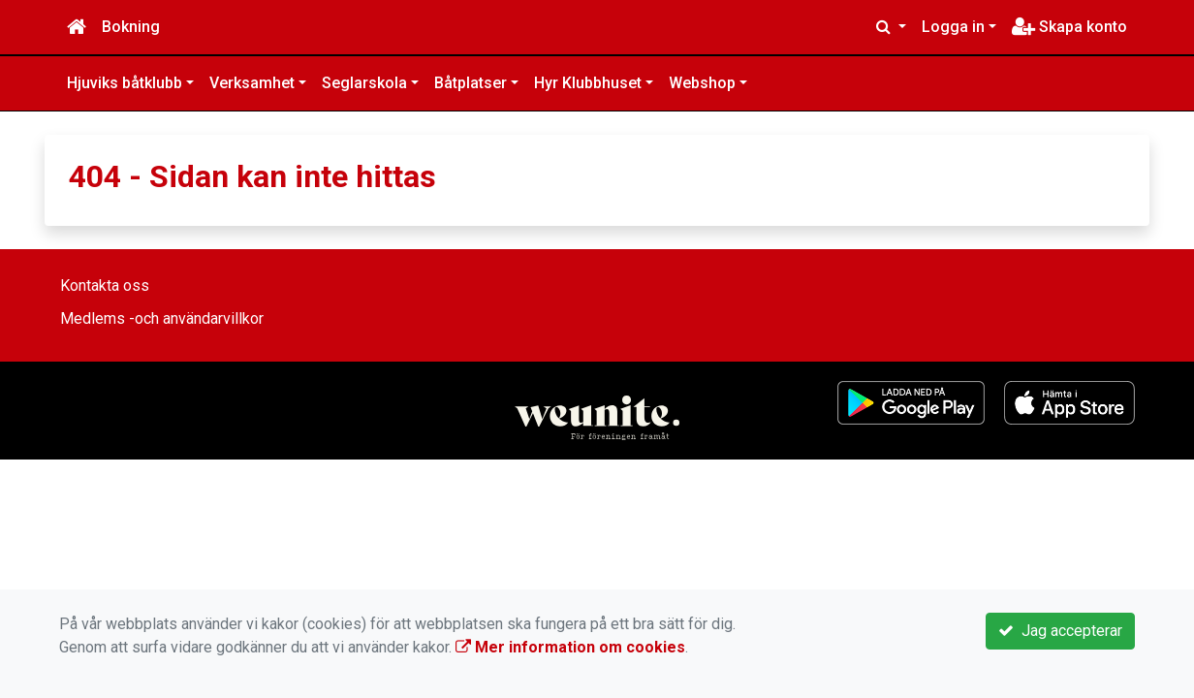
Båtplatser (470, 83)
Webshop (702, 83)
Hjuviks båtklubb (124, 83)
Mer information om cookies (570, 647)
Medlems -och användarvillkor (162, 318)
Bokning (131, 26)
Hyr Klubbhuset (588, 83)
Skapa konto (1069, 26)
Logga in (953, 26)
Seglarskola (364, 83)
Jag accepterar (1060, 630)
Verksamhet (252, 83)
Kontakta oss (104, 285)
